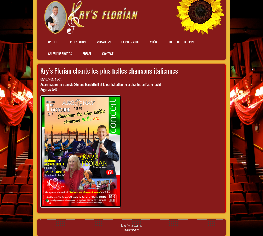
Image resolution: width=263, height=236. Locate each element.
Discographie (130, 42)
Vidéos (154, 42)
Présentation (77, 42)
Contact (108, 54)
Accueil (53, 42)
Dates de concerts (181, 42)
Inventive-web (131, 230)
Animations (103, 42)
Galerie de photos (60, 54)
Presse (87, 54)
